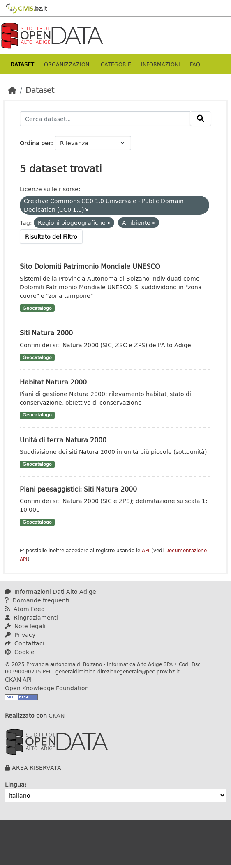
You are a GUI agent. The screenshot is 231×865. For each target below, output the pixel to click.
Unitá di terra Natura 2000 (63, 440)
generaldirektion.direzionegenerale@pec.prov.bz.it (117, 671)
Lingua (15, 784)
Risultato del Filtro (51, 236)
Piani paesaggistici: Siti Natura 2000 (78, 489)
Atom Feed (25, 608)
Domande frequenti (37, 600)
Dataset (22, 64)
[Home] (12, 90)
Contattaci (24, 643)
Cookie (20, 652)
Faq (195, 64)
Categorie (116, 64)
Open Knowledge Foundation (47, 688)
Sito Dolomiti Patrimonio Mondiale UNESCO (90, 266)
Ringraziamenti (31, 617)
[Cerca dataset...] (105, 118)
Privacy (20, 634)
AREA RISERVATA (36, 767)
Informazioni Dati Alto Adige (50, 591)
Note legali (25, 626)
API (146, 550)
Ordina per (35, 143)
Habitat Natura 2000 (53, 382)
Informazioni (160, 64)
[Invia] (200, 118)
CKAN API (18, 679)
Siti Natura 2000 (46, 332)
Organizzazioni (67, 64)
